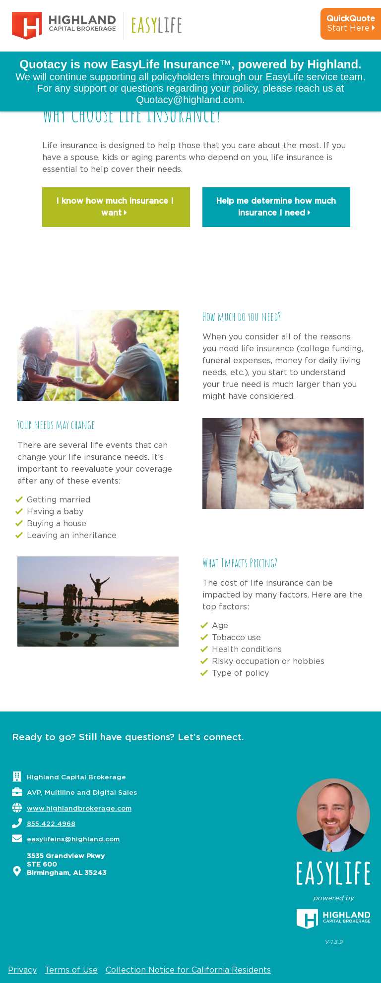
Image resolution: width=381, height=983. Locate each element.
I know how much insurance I (116, 208)
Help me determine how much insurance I (276, 208)
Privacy (22, 970)
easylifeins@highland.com (73, 839)
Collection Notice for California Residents (188, 970)
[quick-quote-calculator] (337, 28)
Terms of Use (71, 970)
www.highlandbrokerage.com (79, 808)
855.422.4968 (51, 823)
